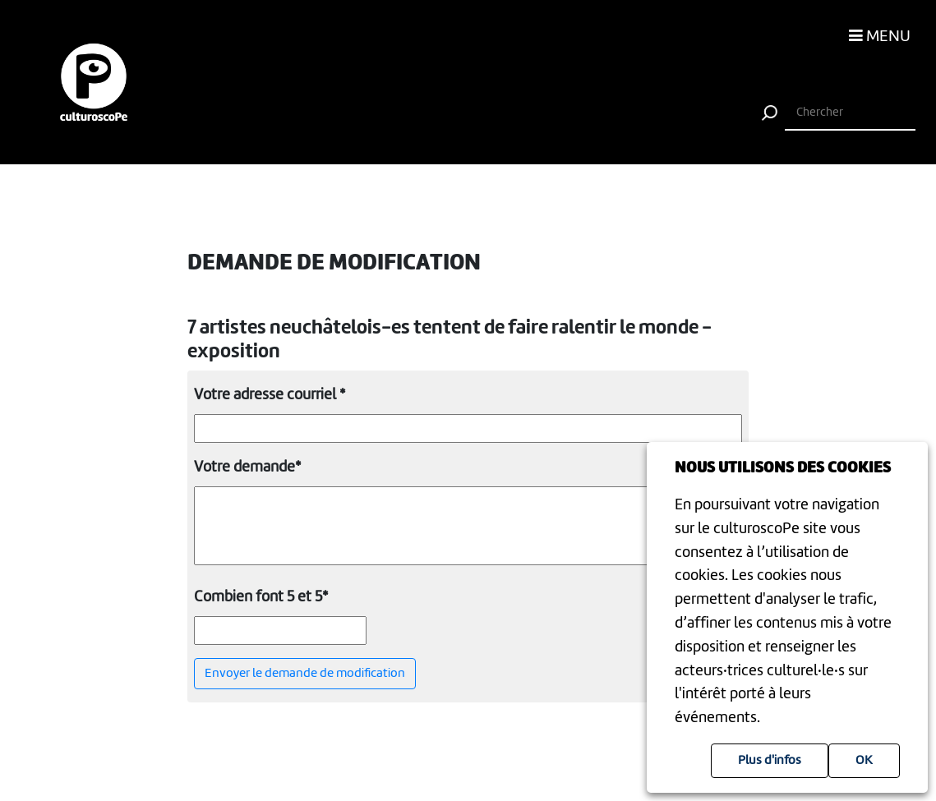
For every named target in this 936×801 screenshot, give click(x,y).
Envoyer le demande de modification (305, 673)
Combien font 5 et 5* (261, 597)
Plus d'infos (769, 760)
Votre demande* (247, 467)
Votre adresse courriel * (269, 395)
